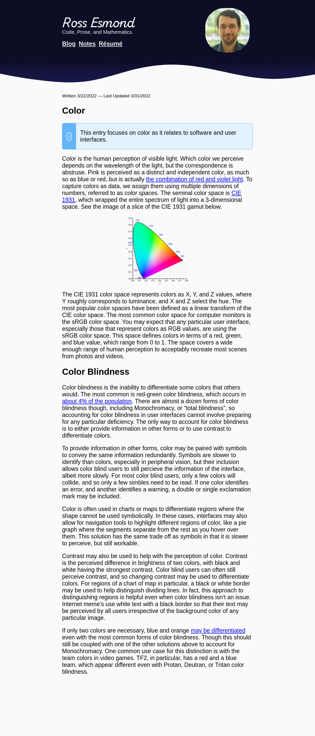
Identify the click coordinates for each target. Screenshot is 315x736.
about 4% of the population (97, 401)
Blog (69, 43)
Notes (87, 43)
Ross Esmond (98, 24)
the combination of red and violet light (194, 179)
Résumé (110, 43)
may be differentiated (218, 630)
